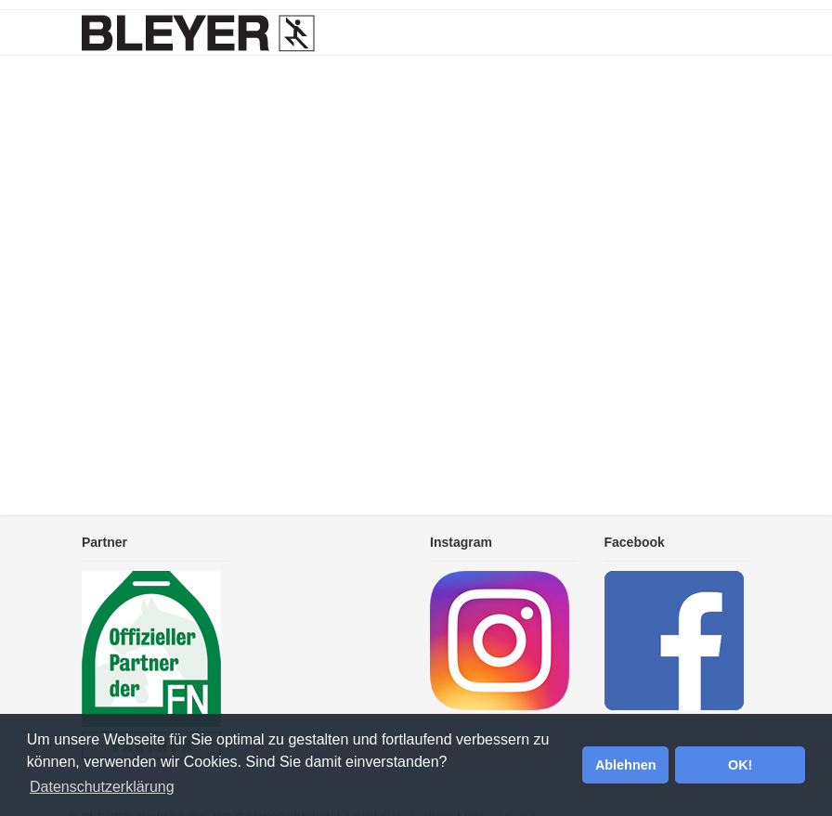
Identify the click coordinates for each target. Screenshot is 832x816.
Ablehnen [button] (625, 765)
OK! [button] (740, 765)
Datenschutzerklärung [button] (102, 787)
